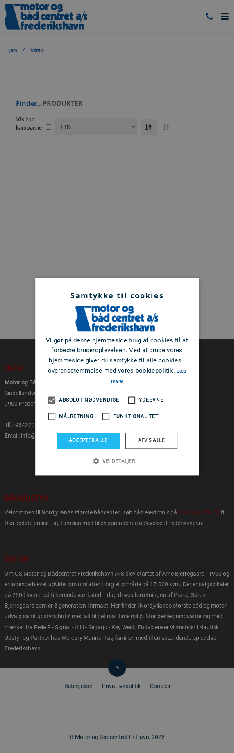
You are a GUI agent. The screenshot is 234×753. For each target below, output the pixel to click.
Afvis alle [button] (151, 440)
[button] (117, 461)
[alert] (117, 376)
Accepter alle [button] (88, 440)
